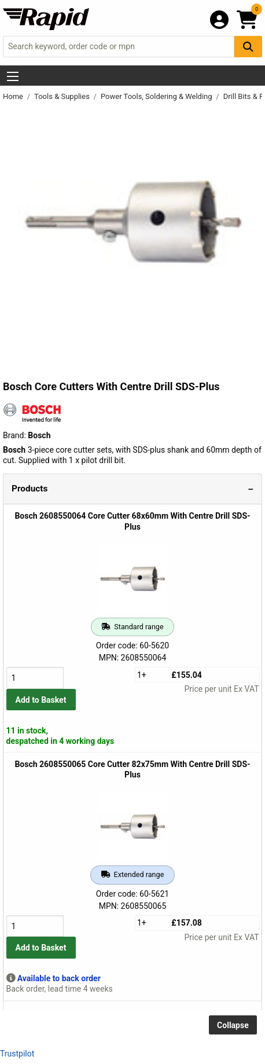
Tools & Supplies (62, 96)
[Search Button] (248, 46)
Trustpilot (17, 1053)
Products (29, 488)
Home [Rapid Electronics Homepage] (14, 96)
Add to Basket (41, 700)
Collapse (233, 1025)
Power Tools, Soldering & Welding (157, 96)
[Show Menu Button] (13, 76)
